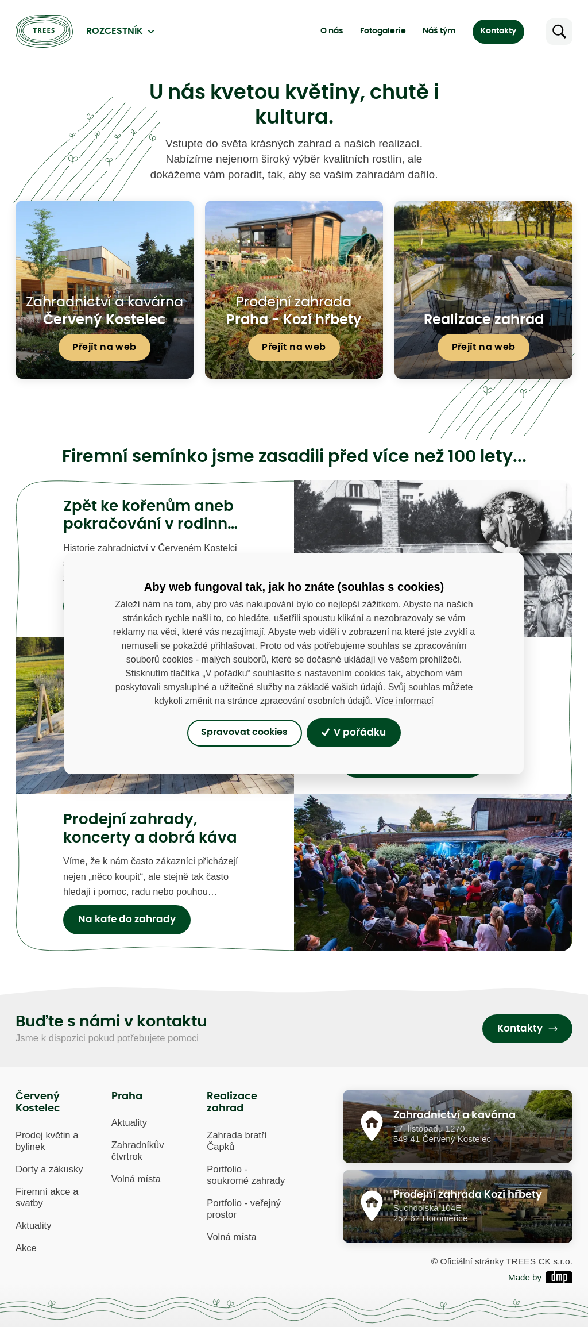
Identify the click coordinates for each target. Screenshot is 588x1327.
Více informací (404, 701)
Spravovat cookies (244, 732)
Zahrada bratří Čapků (237, 1141)
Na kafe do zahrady (127, 919)
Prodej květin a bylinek (47, 1141)
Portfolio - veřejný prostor (244, 1209)
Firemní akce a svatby (47, 1197)
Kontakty (498, 31)
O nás (331, 31)
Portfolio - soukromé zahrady (246, 1175)
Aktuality (33, 1225)
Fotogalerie (383, 31)
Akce (26, 1248)
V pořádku (354, 732)
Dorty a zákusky (49, 1169)
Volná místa (136, 1179)
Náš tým (439, 31)
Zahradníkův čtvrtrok (137, 1151)
